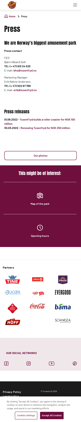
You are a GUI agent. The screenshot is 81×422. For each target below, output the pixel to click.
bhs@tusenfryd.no (25, 70)
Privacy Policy (12, 391)
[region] (40, 409)
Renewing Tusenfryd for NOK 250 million (45, 127)
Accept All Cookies (52, 415)
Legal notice (11, 396)
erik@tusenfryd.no (25, 90)
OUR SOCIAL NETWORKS (21, 353)
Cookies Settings (26, 415)
